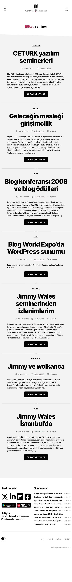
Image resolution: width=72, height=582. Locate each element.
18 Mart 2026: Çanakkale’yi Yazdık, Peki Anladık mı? (48, 537)
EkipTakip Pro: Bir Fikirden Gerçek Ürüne (48, 527)
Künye (59, 569)
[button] (8, 535)
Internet (36, 318)
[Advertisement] (36, 32)
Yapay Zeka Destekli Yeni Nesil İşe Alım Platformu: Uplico (48, 551)
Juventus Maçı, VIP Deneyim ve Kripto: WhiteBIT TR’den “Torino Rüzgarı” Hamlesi (48, 541)
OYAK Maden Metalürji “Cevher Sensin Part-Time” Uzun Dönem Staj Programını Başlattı (48, 547)
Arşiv (43, 569)
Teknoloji (36, 75)
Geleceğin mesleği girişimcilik (36, 149)
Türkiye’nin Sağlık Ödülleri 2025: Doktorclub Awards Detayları (48, 524)
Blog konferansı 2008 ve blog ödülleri (36, 215)
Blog (36, 204)
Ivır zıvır (36, 138)
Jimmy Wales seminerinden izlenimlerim (36, 333)
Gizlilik (51, 569)
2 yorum (53, 161)
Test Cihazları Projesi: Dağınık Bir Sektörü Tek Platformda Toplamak (48, 530)
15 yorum (53, 404)
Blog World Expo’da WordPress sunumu (36, 278)
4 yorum (53, 227)
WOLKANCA (35, 6)
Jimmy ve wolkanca (36, 396)
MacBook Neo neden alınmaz (45, 554)
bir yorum (53, 289)
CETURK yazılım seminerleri (36, 87)
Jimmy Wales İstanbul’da (36, 450)
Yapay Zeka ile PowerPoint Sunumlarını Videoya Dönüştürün (48, 534)
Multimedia (36, 388)
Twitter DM (13, 546)
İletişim (68, 569)
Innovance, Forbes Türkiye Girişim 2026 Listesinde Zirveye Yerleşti (48, 544)
